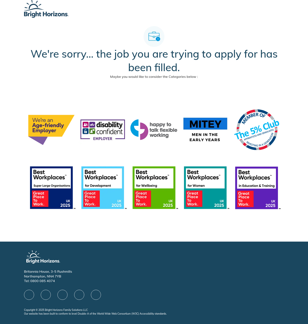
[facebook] (29, 295)
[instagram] (96, 295)
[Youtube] (79, 295)
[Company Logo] (46, 8)
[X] (62, 295)
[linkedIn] (46, 295)
